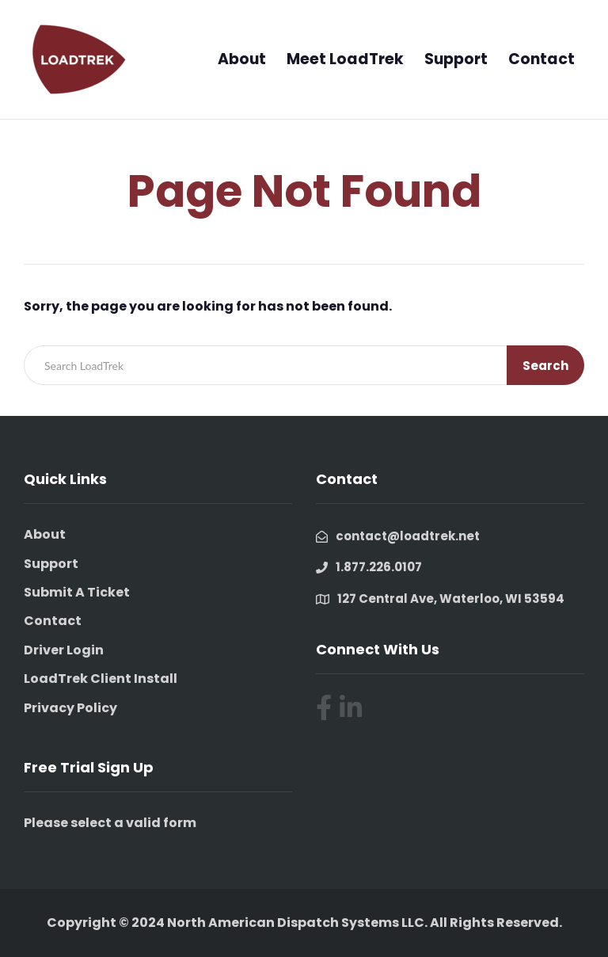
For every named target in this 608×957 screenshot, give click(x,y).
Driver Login (64, 650)
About (242, 59)
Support (456, 59)
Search (545, 365)
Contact (541, 59)
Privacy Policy (70, 708)
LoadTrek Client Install (100, 678)
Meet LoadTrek (345, 59)
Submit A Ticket (77, 592)
